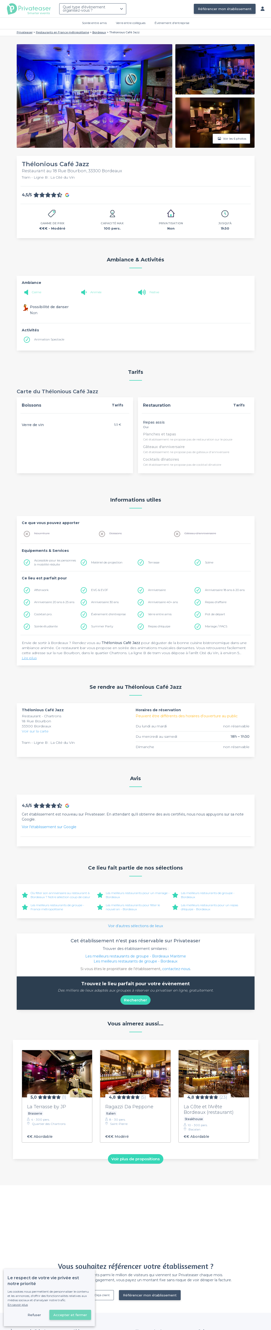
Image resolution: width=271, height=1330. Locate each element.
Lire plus (29, 658)
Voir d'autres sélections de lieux (135, 926)
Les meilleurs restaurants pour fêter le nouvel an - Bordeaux (133, 907)
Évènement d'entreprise (172, 23)
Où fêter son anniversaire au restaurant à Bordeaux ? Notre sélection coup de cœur (60, 895)
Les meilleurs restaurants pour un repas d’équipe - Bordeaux (209, 907)
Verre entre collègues (130, 23)
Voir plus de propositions (135, 1158)
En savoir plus (18, 1305)
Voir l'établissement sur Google (49, 827)
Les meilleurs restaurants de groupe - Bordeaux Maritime (135, 956)
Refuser (34, 1315)
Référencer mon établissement (225, 9)
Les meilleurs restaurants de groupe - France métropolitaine (57, 907)
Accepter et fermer (70, 1315)
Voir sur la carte (35, 731)
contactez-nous (176, 969)
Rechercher (135, 1000)
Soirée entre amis (94, 23)
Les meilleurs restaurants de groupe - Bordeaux (135, 961)
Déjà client (102, 1295)
